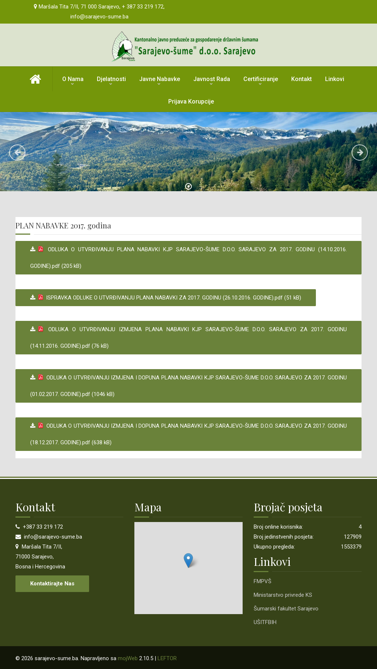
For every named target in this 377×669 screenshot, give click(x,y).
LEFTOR (167, 658)
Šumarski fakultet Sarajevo (286, 608)
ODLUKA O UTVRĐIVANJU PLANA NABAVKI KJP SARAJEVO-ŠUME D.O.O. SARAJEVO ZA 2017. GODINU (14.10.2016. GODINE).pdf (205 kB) (188, 257)
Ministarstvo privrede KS (283, 595)
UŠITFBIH (265, 622)
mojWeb (128, 658)
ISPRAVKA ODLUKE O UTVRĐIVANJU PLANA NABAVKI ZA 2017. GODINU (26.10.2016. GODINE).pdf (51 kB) (168, 297)
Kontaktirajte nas (52, 583)
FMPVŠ (262, 581)
